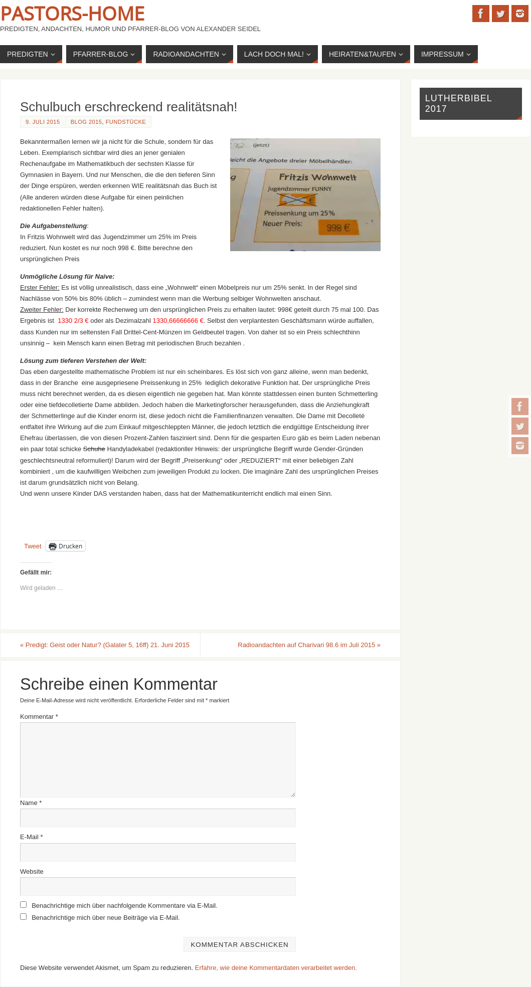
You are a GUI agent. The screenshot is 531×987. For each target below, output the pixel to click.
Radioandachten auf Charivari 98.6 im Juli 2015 (309, 645)
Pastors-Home (72, 13)
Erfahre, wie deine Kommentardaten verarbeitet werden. (276, 967)
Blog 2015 (86, 122)
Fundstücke (126, 122)
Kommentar (39, 716)
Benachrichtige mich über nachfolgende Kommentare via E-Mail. (125, 905)
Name (31, 803)
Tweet (33, 546)
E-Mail (31, 837)
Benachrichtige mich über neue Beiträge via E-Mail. (106, 917)
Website (32, 871)
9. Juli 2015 (43, 122)
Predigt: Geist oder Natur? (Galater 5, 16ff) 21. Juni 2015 (105, 645)
